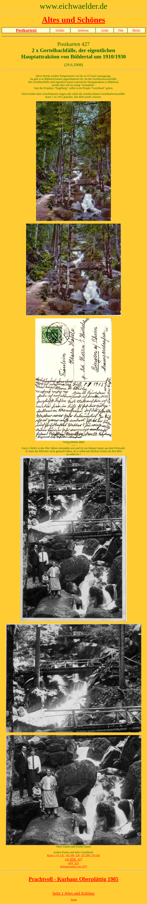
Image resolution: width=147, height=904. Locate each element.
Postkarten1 (26, 30)
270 (93, 855)
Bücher (136, 30)
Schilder (59, 30)
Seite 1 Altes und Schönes (73, 893)
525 (76, 863)
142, (67, 855)
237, (83, 855)
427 (80, 859)
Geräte (105, 30)
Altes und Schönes (73, 19)
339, (67, 859)
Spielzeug (83, 30)
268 (88, 855)
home (74, 899)
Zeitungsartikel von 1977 (73, 866)
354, (74, 859)
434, (71, 863)
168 (72, 855)
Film (120, 30)
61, (58, 855)
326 (98, 855)
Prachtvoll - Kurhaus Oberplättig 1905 (73, 879)
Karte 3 (51, 855)
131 (62, 855)
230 (78, 855)
